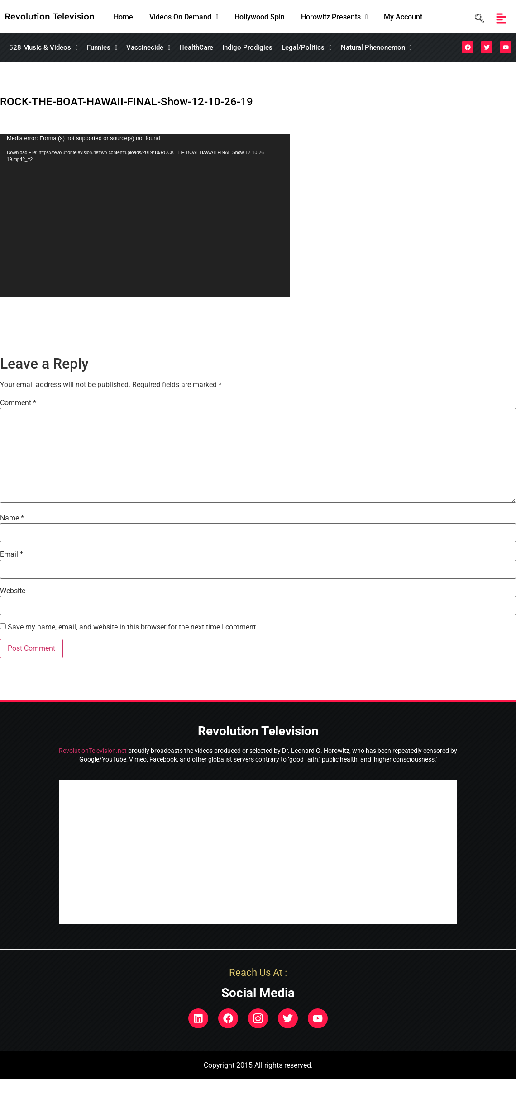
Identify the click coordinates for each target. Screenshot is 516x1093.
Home (123, 17)
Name (12, 518)
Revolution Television (50, 16)
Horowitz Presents (334, 17)
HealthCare (196, 47)
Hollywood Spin (259, 17)
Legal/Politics (306, 47)
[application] (145, 215)
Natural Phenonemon (376, 47)
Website (12, 591)
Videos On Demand (183, 17)
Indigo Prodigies (247, 47)
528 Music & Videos (43, 47)
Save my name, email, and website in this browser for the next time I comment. (133, 627)
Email (11, 554)
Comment (18, 403)
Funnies (102, 47)
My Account (403, 17)
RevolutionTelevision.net (93, 750)
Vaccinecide (148, 47)
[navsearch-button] (477, 18)
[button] (183, 17)
